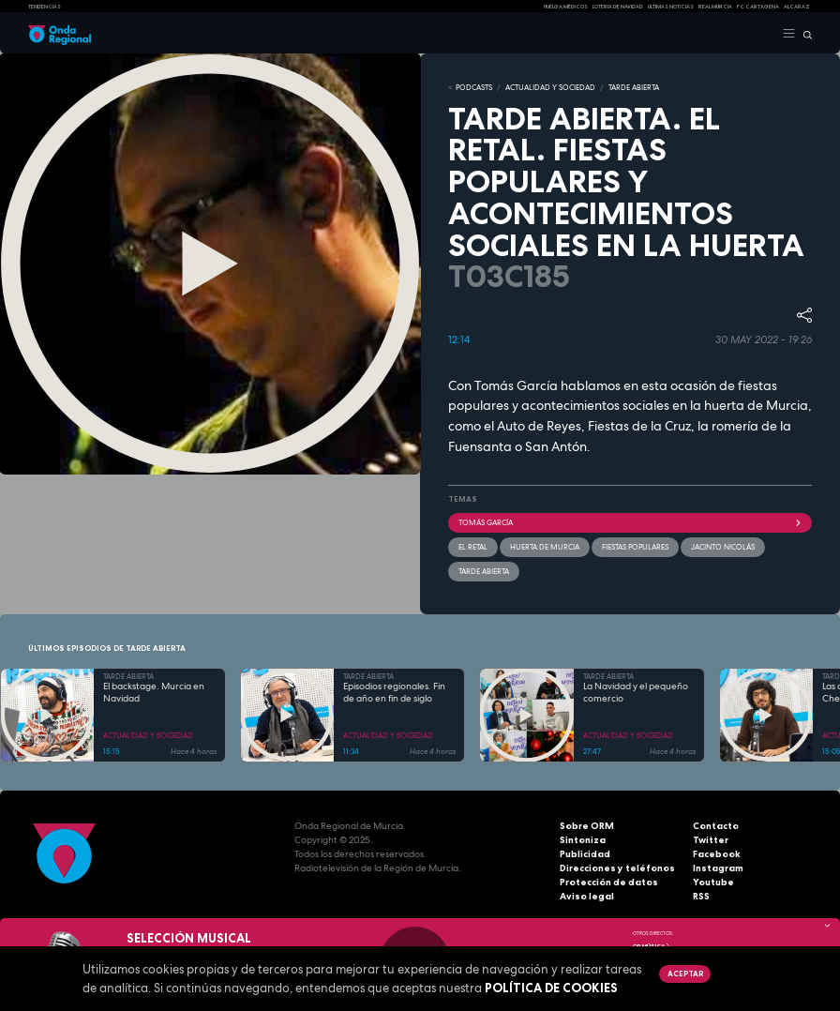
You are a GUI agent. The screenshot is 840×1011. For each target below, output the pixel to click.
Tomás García (630, 522)
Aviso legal (587, 896)
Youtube (713, 882)
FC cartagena (758, 6)
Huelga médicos (566, 6)
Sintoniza (583, 840)
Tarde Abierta (483, 571)
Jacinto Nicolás (723, 546)
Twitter (710, 840)
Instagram (718, 868)
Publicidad (585, 854)
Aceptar (685, 973)
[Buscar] (804, 34)
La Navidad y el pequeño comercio (635, 692)
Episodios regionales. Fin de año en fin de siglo (394, 692)
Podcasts (474, 87)
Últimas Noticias (671, 6)
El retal (473, 546)
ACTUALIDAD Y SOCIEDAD (550, 87)
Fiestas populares (635, 546)
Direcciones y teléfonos (617, 868)
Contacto (716, 826)
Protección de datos (609, 882)
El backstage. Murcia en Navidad (153, 692)
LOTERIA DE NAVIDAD (617, 6)
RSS (701, 896)
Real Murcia (715, 6)
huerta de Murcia (544, 546)
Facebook (717, 854)
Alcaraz (797, 6)
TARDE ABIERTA (633, 87)
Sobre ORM (587, 826)
